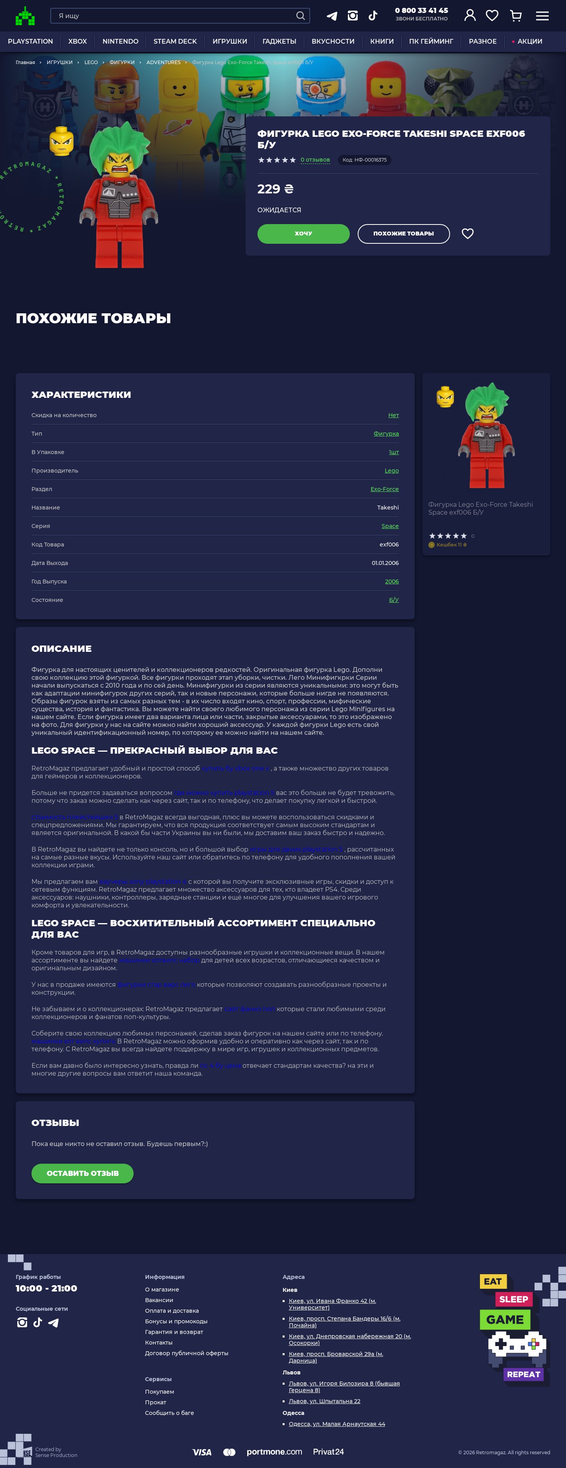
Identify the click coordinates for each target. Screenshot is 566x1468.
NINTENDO (120, 41)
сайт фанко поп (249, 1009)
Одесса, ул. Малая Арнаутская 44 (337, 1424)
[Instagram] (23, 1324)
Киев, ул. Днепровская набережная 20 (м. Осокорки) (350, 1340)
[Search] (300, 16)
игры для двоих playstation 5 (296, 849)
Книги (382, 41)
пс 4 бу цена (220, 1065)
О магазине (162, 1289)
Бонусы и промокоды (176, 1321)
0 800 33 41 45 (421, 10)
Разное (483, 41)
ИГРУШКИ (230, 41)
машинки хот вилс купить (73, 1041)
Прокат (155, 1402)
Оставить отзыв (83, 1173)
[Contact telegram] (55, 1324)
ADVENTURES (163, 62)
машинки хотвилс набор (159, 960)
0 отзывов (315, 159)
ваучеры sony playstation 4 (143, 881)
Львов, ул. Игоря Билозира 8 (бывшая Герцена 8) (344, 1387)
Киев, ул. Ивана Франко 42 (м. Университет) (332, 1304)
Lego (392, 470)
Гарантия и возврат (174, 1332)
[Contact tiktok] (39, 1324)
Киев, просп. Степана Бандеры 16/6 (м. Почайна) (345, 1322)
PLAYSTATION (30, 41)
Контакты (159, 1342)
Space (390, 526)
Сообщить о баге (169, 1413)
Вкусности (333, 41)
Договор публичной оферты (186, 1353)
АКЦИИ (527, 41)
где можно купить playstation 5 (224, 793)
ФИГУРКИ (122, 62)
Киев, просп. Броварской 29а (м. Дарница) (336, 1357)
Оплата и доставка (172, 1311)
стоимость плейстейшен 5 (74, 817)
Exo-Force (385, 489)
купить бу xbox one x (235, 768)
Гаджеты (279, 41)
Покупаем (159, 1392)
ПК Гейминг (431, 41)
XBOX (77, 41)
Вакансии (159, 1300)
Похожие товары (403, 233)
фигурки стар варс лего (156, 984)
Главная (25, 62)
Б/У (394, 599)
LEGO (91, 62)
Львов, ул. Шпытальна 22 (324, 1401)
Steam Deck (175, 41)
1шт (394, 452)
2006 (392, 581)
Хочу (303, 233)
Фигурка (386, 433)
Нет (393, 415)
